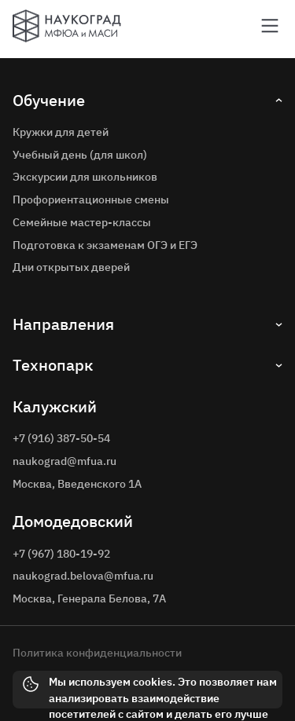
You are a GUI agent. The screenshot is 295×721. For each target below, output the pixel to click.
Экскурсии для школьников (85, 177)
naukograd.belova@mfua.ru (83, 576)
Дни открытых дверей (71, 267)
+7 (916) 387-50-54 (61, 438)
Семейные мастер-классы (82, 222)
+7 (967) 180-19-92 (61, 554)
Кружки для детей (61, 132)
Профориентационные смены (91, 199)
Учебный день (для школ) (80, 155)
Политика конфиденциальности (97, 653)
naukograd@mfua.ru (64, 461)
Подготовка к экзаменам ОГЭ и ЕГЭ (105, 245)
